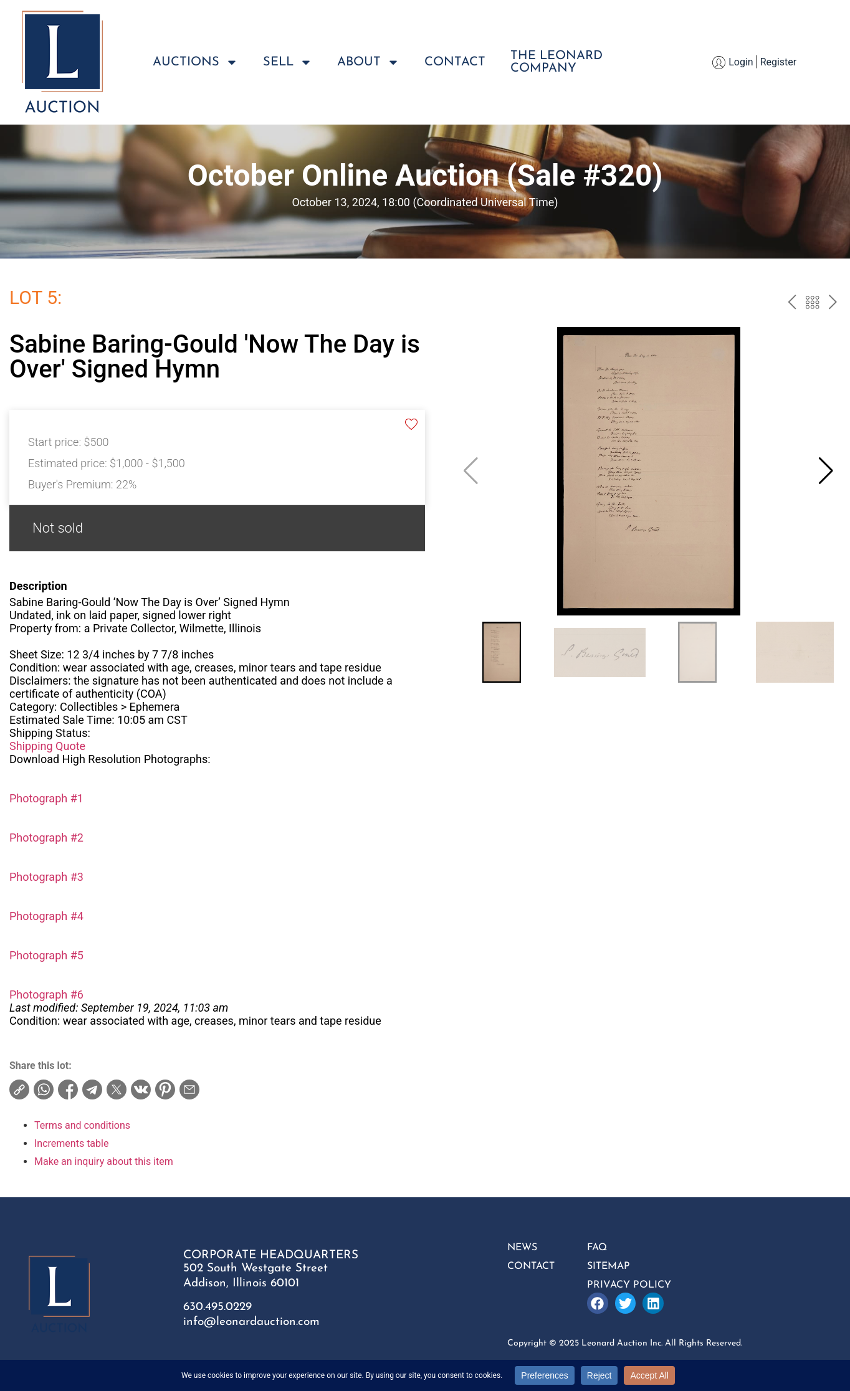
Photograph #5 (46, 955)
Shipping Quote (47, 745)
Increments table (71, 1143)
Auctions (195, 62)
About (368, 62)
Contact (454, 62)
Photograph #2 (46, 837)
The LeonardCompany (556, 62)
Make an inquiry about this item (103, 1161)
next (833, 304)
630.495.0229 (217, 1307)
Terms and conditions (82, 1125)
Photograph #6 (46, 994)
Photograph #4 (46, 916)
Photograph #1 (46, 798)
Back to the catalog (812, 304)
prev (792, 304)
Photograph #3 (46, 876)
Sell (287, 62)
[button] (826, 471)
